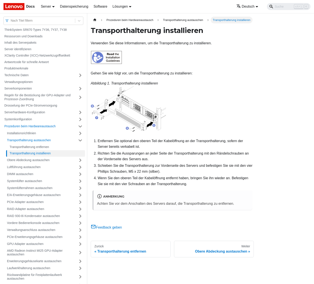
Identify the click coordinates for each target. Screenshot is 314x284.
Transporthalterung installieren (30, 153)
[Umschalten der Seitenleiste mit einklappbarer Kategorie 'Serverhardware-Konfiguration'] (80, 112)
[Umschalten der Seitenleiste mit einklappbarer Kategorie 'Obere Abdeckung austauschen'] (80, 160)
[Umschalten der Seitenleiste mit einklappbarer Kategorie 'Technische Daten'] (80, 75)
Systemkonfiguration (18, 119)
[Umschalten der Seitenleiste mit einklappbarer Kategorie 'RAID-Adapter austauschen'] (80, 209)
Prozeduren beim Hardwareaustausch (30, 126)
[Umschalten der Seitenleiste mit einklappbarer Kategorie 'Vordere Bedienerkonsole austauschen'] (80, 223)
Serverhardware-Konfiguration (24, 112)
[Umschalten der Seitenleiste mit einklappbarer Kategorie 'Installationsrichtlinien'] (80, 133)
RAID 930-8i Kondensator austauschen (33, 216)
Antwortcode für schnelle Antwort (26, 62)
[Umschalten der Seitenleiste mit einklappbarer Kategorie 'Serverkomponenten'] (80, 88)
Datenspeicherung (74, 6)
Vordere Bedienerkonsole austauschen (33, 223)
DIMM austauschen (20, 174)
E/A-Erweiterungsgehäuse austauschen (34, 195)
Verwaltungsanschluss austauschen (31, 230)
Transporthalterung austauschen (29, 140)
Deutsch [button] (245, 6)
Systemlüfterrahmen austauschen (30, 188)
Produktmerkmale (16, 68)
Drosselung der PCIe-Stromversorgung (30, 105)
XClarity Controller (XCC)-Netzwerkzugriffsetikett (37, 55)
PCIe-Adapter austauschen (25, 202)
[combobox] (11, 20)
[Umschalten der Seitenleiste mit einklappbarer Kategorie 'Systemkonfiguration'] (80, 119)
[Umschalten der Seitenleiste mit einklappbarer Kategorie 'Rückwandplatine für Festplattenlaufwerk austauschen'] (80, 277)
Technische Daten (16, 75)
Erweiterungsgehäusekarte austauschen (34, 261)
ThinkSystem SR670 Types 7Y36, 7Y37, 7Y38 (35, 29)
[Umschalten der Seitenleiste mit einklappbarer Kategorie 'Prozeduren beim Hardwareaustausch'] (80, 126)
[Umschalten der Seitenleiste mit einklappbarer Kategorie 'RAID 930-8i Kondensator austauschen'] (80, 216)
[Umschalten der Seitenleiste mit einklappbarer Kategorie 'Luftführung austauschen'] (80, 167)
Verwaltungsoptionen (18, 82)
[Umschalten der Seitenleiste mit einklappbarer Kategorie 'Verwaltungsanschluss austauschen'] (80, 230)
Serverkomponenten (18, 88)
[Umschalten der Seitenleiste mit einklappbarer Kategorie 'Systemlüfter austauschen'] (80, 181)
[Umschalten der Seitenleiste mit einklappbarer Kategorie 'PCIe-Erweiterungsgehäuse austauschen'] (80, 237)
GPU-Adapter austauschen (25, 244)
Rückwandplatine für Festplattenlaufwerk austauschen (34, 277)
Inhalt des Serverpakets (20, 42)
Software (100, 6)
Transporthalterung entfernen (29, 147)
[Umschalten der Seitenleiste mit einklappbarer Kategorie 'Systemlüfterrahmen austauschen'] (80, 188)
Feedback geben (106, 227)
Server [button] (46, 6)
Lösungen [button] (120, 6)
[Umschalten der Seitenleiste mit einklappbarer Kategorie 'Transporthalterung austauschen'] (80, 140)
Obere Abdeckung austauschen (28, 160)
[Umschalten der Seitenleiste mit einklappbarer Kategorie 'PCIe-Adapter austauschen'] (80, 202)
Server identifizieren (17, 49)
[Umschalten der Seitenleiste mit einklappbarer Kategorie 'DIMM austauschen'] (80, 174)
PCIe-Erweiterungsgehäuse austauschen (35, 237)
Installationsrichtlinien (21, 133)
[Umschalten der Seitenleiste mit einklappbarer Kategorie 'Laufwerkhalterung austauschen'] (80, 268)
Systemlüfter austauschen (24, 181)
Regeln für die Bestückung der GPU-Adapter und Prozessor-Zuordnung (37, 97)
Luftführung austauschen (24, 167)
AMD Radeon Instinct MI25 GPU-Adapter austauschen (35, 252)
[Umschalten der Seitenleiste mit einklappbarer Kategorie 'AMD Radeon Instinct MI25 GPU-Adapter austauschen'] (80, 253)
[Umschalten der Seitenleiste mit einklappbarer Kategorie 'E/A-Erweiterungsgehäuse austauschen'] (80, 195)
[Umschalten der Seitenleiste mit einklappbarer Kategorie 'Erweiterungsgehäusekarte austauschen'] (80, 261)
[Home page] (95, 20)
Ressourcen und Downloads (23, 36)
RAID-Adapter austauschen (25, 209)
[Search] (289, 6)
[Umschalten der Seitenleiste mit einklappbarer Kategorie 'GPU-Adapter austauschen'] (80, 244)
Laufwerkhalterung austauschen (28, 268)
